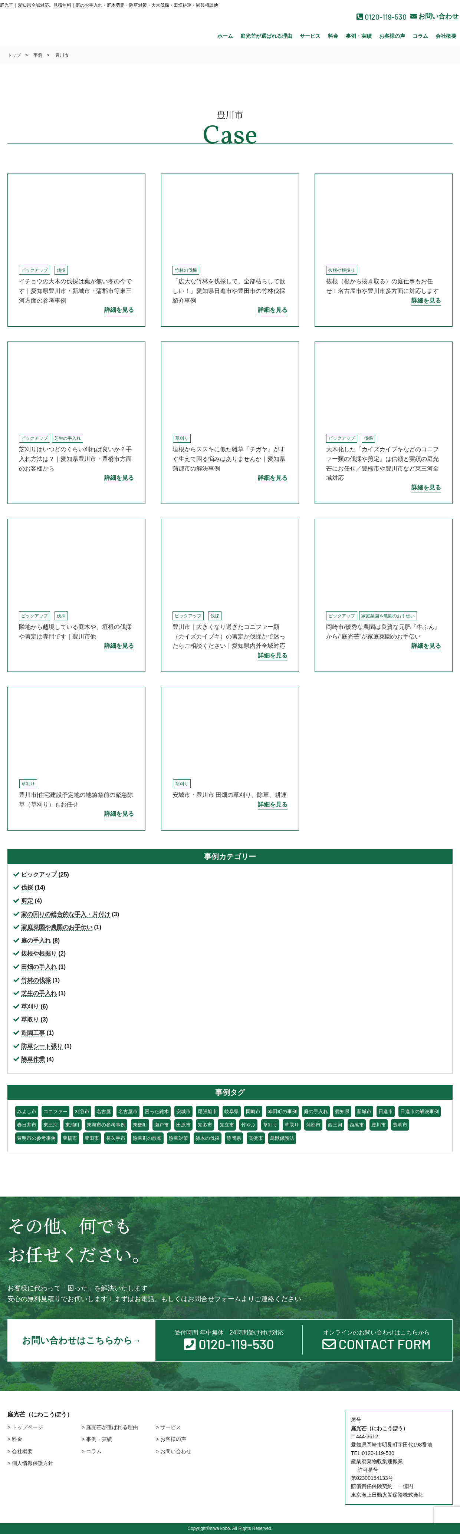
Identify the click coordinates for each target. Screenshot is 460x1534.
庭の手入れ (36, 940)
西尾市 (356, 1125)
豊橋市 (70, 1138)
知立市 (227, 1125)
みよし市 (26, 1111)
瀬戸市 (161, 1125)
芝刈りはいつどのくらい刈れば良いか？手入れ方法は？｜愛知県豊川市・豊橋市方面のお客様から (75, 458)
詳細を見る (119, 310)
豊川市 (378, 1125)
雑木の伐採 (208, 1138)
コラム (420, 36)
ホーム (225, 36)
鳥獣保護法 (282, 1138)
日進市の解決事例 (419, 1111)
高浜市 (256, 1138)
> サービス (168, 1427)
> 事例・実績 (97, 1439)
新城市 (364, 1111)
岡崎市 (253, 1111)
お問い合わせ (434, 16)
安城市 (183, 1111)
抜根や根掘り (341, 270)
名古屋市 (128, 1111)
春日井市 (26, 1125)
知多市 (205, 1125)
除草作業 (33, 1059)
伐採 (61, 270)
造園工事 (33, 1033)
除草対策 (178, 1138)
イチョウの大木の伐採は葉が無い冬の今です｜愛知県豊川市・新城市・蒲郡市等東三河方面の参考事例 (75, 290)
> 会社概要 (20, 1451)
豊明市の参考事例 (36, 1138)
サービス (310, 36)
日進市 (385, 1111)
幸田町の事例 (282, 1111)
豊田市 (92, 1138)
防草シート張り (42, 1046)
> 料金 (14, 1439)
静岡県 (234, 1138)
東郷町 (140, 1125)
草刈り (181, 438)
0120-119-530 (381, 16)
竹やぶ (248, 1125)
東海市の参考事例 (106, 1125)
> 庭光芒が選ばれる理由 (110, 1427)
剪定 (27, 901)
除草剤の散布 (147, 1138)
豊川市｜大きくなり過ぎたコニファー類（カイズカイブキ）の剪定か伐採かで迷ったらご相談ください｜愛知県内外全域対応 (228, 636)
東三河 (50, 1125)
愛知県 (342, 1111)
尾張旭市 (207, 1111)
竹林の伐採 (186, 270)
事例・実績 (359, 36)
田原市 (183, 1125)
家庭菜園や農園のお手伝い (388, 615)
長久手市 (115, 1138)
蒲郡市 (313, 1125)
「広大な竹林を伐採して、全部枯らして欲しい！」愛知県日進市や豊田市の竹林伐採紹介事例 (228, 290)
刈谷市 (82, 1111)
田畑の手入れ (39, 967)
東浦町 (72, 1125)
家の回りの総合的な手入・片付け (65, 914)
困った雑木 (157, 1111)
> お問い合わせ (173, 1451)
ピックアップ (34, 270)
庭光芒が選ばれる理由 (266, 36)
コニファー (55, 1111)
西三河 (335, 1125)
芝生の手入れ (67, 438)
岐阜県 (231, 1111)
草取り (30, 1019)
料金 (333, 36)
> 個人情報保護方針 (30, 1463)
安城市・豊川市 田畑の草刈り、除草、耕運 (229, 795)
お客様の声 (392, 36)
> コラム (92, 1451)
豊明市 (400, 1125)
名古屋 (103, 1111)
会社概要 (446, 36)
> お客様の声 (171, 1439)
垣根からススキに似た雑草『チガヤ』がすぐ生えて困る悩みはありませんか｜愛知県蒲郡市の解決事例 (228, 458)
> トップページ (25, 1427)
